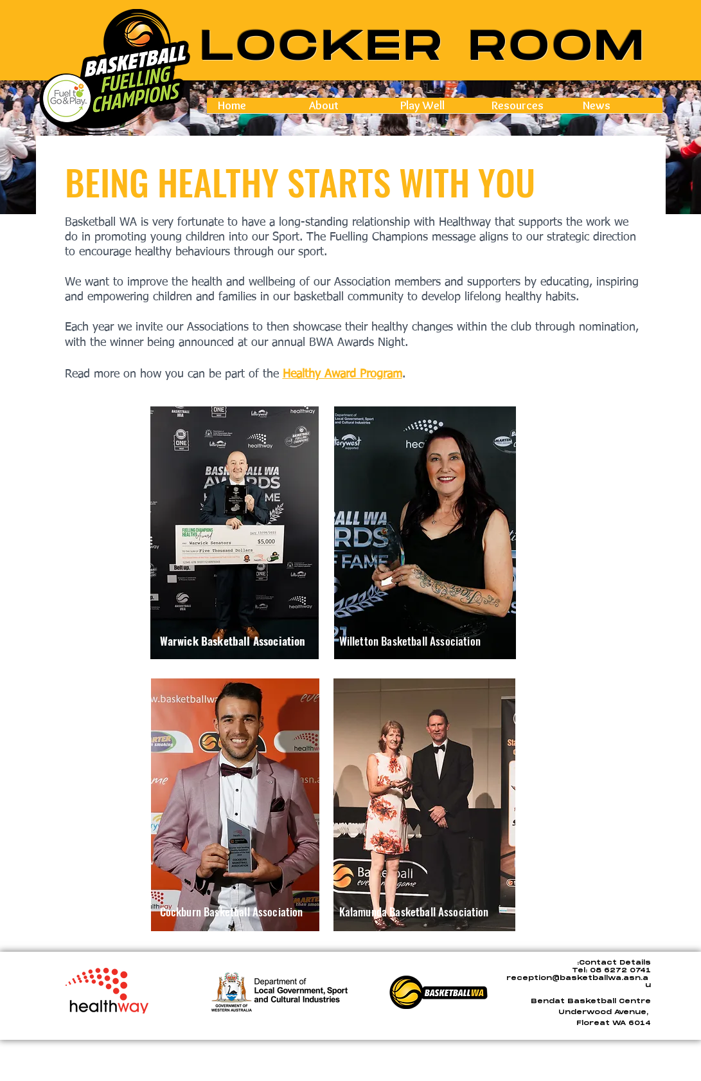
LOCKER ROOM (424, 47)
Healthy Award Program (342, 374)
